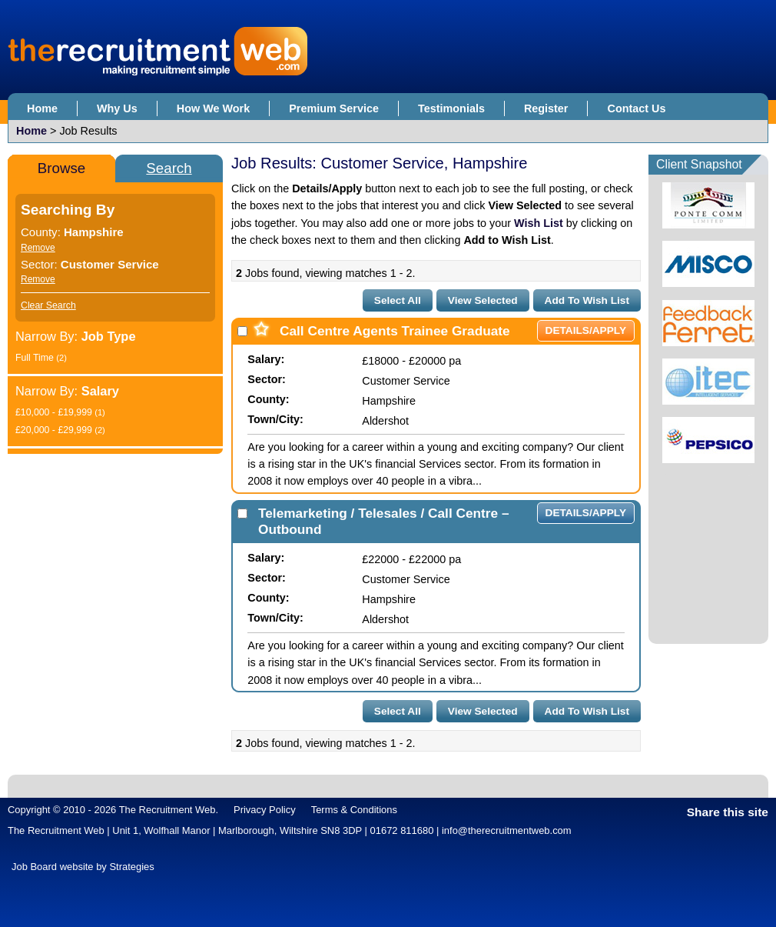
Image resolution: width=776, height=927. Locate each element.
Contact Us (636, 108)
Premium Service (334, 108)
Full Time (41, 357)
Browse (61, 168)
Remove (38, 247)
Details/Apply (586, 330)
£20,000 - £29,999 (60, 430)
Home (42, 108)
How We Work (213, 108)
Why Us (117, 108)
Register (546, 108)
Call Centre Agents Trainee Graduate (395, 330)
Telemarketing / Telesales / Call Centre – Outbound (383, 521)
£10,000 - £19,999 (60, 412)
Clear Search (48, 305)
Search (168, 168)
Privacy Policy (265, 809)
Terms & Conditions (354, 809)
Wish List (538, 223)
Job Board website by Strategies (83, 866)
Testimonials (451, 108)
